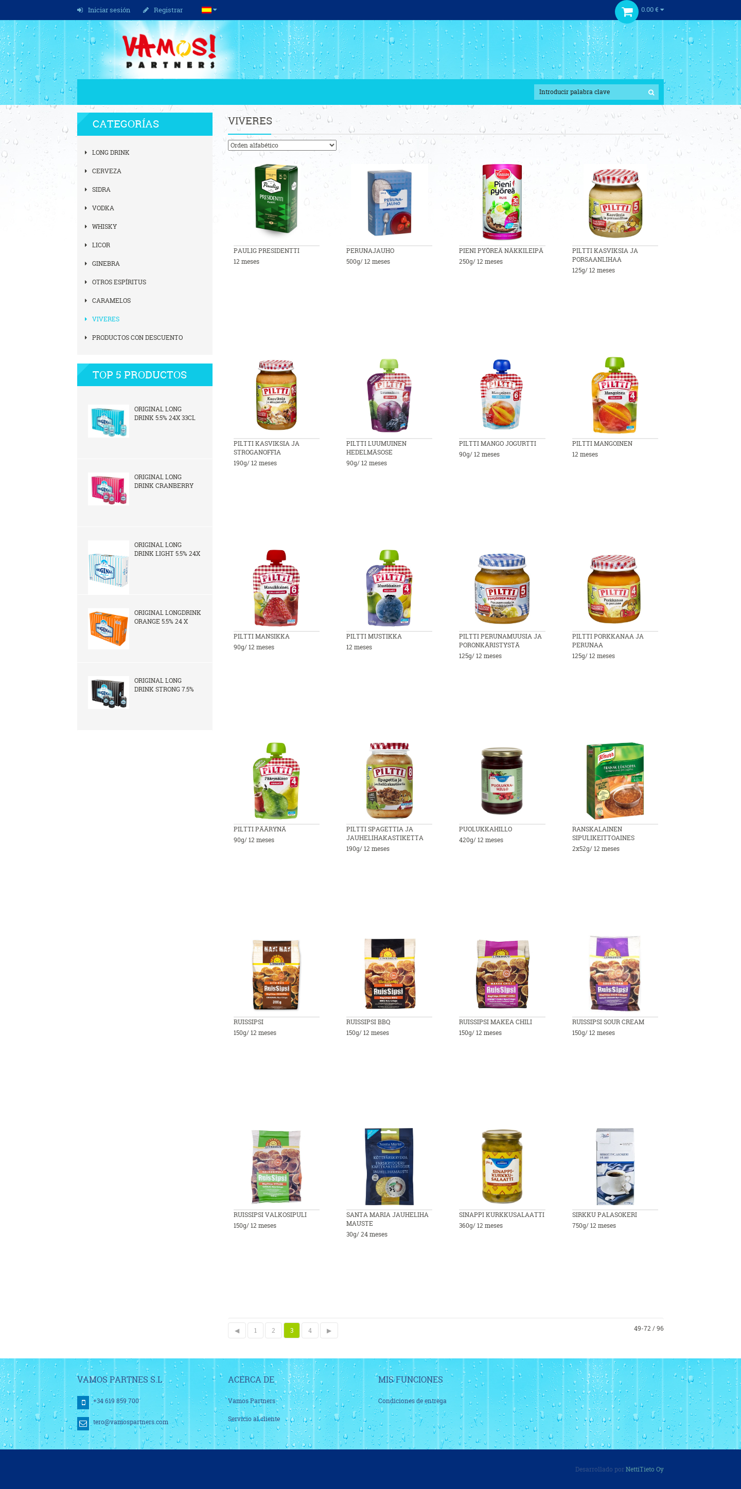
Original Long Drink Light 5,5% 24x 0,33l (167, 553)
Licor (97, 245)
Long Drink (107, 152)
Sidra (98, 189)
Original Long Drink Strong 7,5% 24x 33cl (164, 689)
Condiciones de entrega (412, 1400)
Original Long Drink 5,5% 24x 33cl (165, 413)
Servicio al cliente (254, 1418)
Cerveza (103, 171)
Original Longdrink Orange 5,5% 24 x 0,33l (167, 621)
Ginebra (102, 263)
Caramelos (108, 300)
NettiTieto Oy (645, 1469)
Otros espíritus (115, 282)
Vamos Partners (251, 1400)
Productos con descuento (134, 337)
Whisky (101, 226)
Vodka (99, 208)
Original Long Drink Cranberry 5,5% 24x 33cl (163, 486)
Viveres (102, 319)
